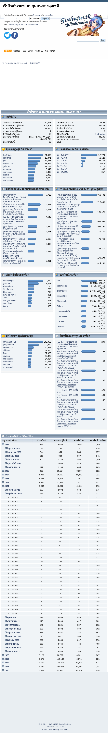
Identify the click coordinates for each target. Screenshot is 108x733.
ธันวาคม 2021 (13, 490)
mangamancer (9, 300)
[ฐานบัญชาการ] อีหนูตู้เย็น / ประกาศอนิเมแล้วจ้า (14, 262)
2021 (7, 486)
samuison (7, 172)
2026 (7, 444)
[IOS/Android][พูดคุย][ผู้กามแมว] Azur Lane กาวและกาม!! (14, 233)
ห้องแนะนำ (62, 163)
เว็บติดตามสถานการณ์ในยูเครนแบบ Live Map (14, 205)
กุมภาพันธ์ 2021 (14, 648)
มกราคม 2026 (13, 467)
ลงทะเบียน (49, 15)
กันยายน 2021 (13, 621)
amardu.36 (62, 291)
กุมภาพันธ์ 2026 (14, 463)
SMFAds (49, 727)
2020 (7, 655)
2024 (7, 475)
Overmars (7, 292)
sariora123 (8, 163)
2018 (7, 663)
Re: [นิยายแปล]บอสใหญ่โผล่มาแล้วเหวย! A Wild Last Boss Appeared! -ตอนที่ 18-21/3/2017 (67, 364)
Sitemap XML (58, 729)
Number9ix (8, 361)
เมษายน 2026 (13, 456)
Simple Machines (65, 724)
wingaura (7, 169)
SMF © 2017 (53, 724)
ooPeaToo (61, 321)
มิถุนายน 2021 (13, 632)
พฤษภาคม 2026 (14, 452)
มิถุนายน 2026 (13, 448)
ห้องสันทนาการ (64, 155)
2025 (7, 471)
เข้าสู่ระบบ (36, 15)
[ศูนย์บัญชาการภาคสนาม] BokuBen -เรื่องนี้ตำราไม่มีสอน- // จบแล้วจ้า (14, 246)
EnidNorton (100, 134)
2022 (7, 482)
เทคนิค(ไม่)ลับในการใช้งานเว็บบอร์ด (23, 25)
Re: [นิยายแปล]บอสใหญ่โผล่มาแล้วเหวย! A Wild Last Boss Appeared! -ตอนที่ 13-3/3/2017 (67, 383)
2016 (7, 670)
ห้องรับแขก (62, 158)
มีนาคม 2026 (13, 459)
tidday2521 (8, 180)
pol (4, 161)
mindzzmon (8, 359)
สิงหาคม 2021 (13, 625)
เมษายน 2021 (13, 640)
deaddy (60, 326)
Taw (5, 298)
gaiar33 (6, 166)
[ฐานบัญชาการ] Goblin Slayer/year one (13, 227)
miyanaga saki (9, 342)
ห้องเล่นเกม (62, 161)
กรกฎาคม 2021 (14, 629)
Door (5, 353)
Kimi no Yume (9, 295)
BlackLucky (62, 301)
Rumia (6, 175)
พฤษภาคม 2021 (14, 636)
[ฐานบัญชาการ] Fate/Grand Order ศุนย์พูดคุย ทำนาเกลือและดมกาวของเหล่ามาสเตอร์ (14, 198)
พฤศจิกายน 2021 (14, 494)
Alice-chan (8, 286)
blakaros (7, 158)
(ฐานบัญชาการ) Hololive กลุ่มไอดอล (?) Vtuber (14, 240)
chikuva (6, 350)
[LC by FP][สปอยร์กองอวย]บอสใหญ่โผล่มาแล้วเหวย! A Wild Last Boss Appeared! (14, 220)
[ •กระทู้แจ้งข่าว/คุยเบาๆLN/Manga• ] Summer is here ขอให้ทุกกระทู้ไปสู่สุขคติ (68, 242)
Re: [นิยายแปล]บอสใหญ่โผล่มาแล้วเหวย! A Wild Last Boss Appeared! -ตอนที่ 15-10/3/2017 (67, 374)
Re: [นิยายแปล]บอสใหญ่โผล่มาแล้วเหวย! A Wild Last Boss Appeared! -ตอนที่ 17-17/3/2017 (67, 413)
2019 (7, 659)
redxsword (7, 367)
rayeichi (6, 356)
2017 (7, 666)
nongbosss (62, 316)
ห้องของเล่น (62, 172)
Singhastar (8, 289)
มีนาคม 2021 (13, 644)
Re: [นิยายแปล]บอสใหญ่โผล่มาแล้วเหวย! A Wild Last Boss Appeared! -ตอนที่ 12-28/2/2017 (67, 403)
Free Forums (59, 727)
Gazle (5, 306)
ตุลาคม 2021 (13, 617)
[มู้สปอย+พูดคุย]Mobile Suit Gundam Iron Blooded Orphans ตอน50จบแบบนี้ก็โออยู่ (13, 254)
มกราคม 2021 (13, 651)
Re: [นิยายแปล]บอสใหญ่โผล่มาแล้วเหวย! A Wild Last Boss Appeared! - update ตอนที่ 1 (67, 422)
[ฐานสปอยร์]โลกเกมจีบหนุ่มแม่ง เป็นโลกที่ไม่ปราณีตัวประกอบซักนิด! (13, 211)
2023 (7, 478)
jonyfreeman (8, 345)
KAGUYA (7, 155)
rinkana (6, 364)
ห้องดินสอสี (62, 169)
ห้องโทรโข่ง (62, 166)
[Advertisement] (54, 87)
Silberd (60, 306)
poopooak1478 (63, 311)
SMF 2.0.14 (43, 724)
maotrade (7, 178)
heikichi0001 (8, 347)
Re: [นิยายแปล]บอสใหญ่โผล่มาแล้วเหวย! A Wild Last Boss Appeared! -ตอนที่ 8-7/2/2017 (67, 354)
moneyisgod (8, 281)
